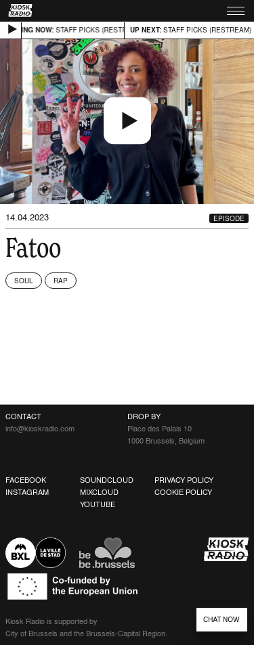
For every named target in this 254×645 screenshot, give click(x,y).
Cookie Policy (183, 492)
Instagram (27, 492)
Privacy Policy (183, 480)
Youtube (97, 504)
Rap (61, 280)
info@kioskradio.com (40, 428)
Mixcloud (99, 492)
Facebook (25, 480)
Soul (23, 280)
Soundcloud (106, 480)
